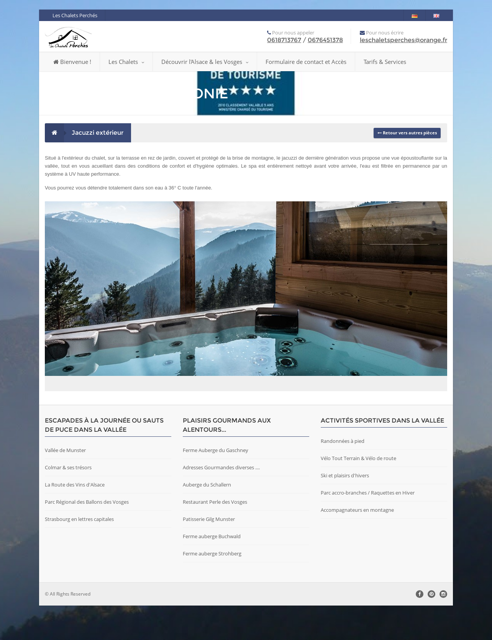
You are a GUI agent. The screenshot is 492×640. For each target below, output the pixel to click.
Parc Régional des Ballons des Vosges (87, 536)
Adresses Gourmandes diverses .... (221, 501)
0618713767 (284, 40)
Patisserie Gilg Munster (209, 553)
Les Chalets (126, 61)
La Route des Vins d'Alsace (75, 519)
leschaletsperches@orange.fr (403, 40)
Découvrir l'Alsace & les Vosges (204, 61)
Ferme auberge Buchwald (212, 570)
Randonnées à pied (342, 475)
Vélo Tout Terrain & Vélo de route (358, 492)
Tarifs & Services (385, 61)
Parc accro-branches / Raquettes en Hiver (368, 527)
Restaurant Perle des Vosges (215, 536)
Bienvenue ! (72, 61)
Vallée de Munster (65, 484)
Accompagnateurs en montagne (357, 544)
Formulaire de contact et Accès (306, 61)
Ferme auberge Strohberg (212, 587)
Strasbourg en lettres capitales (79, 553)
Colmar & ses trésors (68, 501)
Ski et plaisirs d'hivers (345, 509)
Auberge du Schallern (207, 519)
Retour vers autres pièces (407, 133)
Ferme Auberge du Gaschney (215, 484)
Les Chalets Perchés (74, 15)
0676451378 (325, 40)
